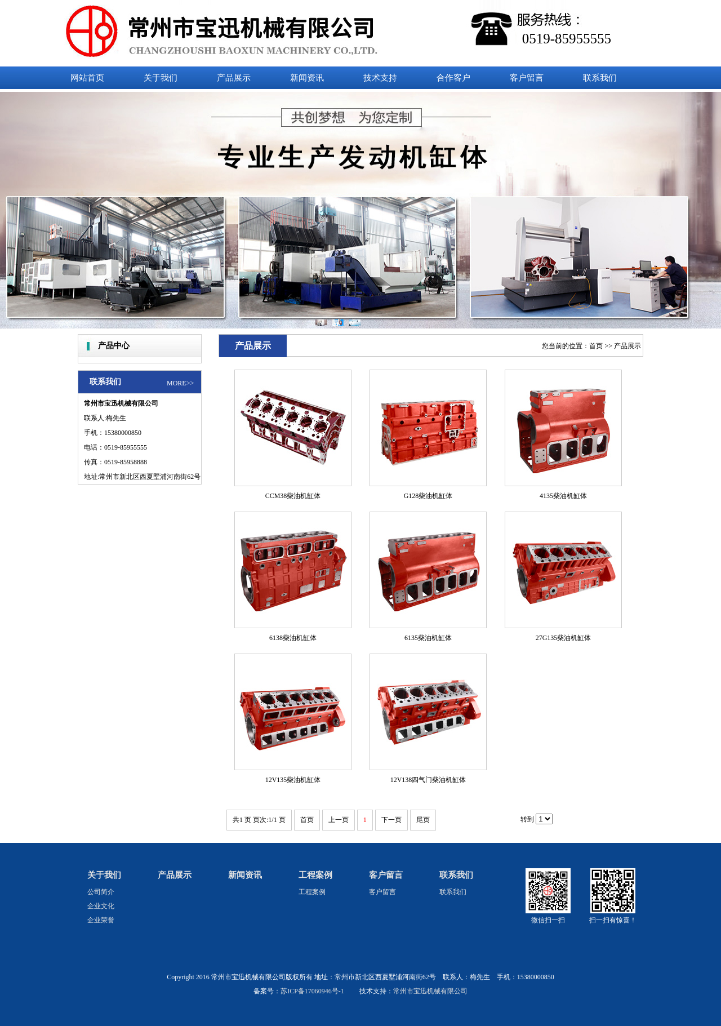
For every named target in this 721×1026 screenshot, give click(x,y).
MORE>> (180, 383)
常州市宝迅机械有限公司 (430, 991)
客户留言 (386, 875)
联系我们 (456, 875)
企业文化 (100, 906)
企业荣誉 (100, 920)
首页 (596, 346)
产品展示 (627, 346)
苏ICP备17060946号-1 (312, 991)
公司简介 (100, 892)
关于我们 (104, 875)
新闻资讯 (245, 875)
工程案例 (315, 875)
